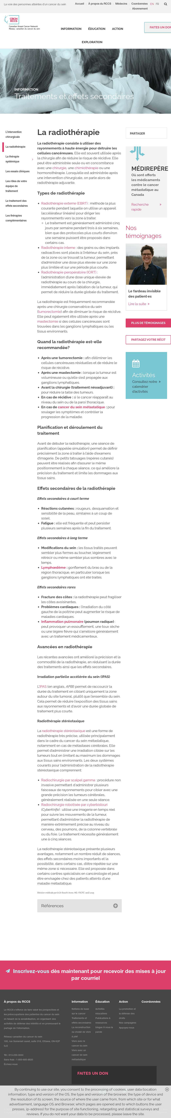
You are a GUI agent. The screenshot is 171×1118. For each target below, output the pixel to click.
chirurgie (59, 168)
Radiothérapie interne (58, 248)
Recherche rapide (140, 206)
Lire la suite (137, 304)
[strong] (71, 28)
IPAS (43, 686)
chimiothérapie (86, 168)
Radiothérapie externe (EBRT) (64, 203)
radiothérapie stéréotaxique (63, 731)
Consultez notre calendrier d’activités (144, 386)
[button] (79, 905)
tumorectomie (49, 312)
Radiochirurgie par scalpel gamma (68, 780)
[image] (137, 154)
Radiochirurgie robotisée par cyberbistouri (74, 805)
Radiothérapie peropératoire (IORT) (68, 272)
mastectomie (47, 321)
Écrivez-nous (11, 1064)
